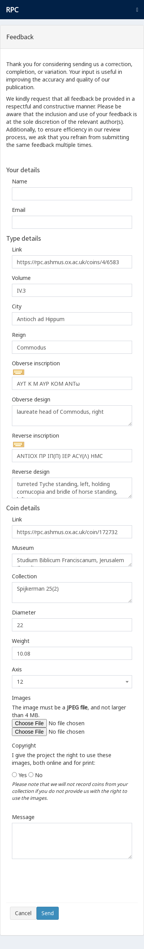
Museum (23, 547)
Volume (21, 277)
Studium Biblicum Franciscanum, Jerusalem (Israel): (72, 560)
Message (23, 817)
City (17, 306)
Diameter (24, 612)
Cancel (23, 913)
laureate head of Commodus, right (72, 415)
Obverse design (31, 399)
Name (19, 181)
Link (17, 249)
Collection (24, 576)
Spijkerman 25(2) (72, 592)
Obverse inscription (36, 363)
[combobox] (72, 681)
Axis (17, 669)
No (39, 775)
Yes (22, 775)
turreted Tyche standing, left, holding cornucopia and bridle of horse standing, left (72, 488)
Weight (21, 640)
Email (18, 209)
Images (21, 697)
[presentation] (68, 884)
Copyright (24, 745)
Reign (19, 334)
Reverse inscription (35, 435)
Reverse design (31, 471)
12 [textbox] (20, 681)
